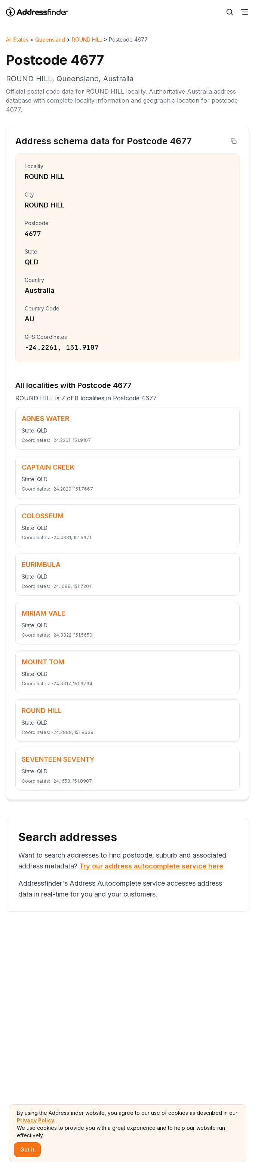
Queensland (50, 39)
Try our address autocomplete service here (151, 866)
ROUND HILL (87, 39)
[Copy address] (234, 141)
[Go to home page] (42, 11)
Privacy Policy (35, 1120)
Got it (27, 1149)
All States (17, 39)
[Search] (229, 11)
